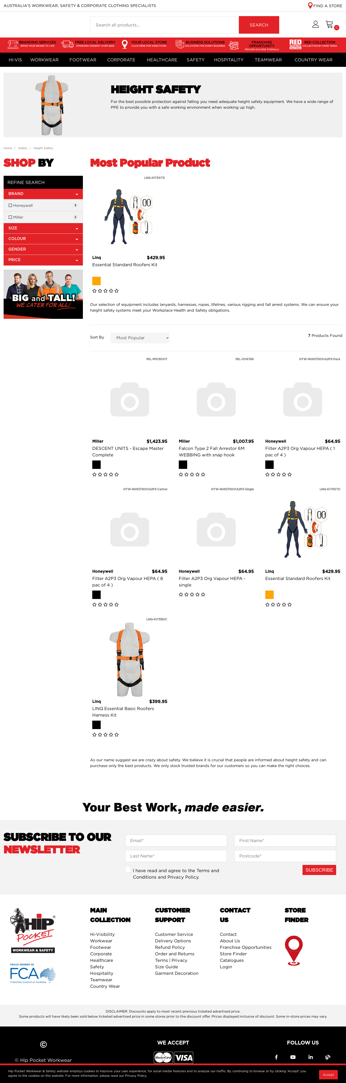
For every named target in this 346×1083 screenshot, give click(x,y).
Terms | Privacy (171, 960)
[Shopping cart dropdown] (332, 25)
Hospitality (229, 59)
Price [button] (43, 260)
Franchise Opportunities (246, 947)
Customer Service (174, 934)
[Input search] (163, 25)
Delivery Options (173, 940)
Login (226, 966)
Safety (196, 59)
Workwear (44, 59)
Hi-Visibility (102, 934)
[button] (315, 25)
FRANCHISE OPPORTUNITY (262, 45)
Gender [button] (43, 249)
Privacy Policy (182, 877)
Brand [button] (43, 194)
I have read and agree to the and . (176, 874)
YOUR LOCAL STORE (149, 44)
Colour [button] (43, 239)
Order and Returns (174, 953)
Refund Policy (170, 947)
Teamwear (268, 59)
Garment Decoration (176, 973)
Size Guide (166, 966)
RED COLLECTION (319, 44)
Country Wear (314, 59)
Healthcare (162, 59)
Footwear (82, 59)
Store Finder (233, 953)
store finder (294, 950)
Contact (228, 934)
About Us (230, 940)
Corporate (121, 59)
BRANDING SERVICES (37, 44)
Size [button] (43, 228)
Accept (328, 1074)
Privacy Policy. (136, 1075)
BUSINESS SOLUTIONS (205, 44)
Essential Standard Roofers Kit (124, 264)
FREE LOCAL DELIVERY (95, 44)
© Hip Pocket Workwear (43, 1060)
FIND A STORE (327, 6)
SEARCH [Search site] (259, 25)
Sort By (97, 337)
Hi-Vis (15, 59)
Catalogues (232, 960)
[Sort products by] (140, 338)
